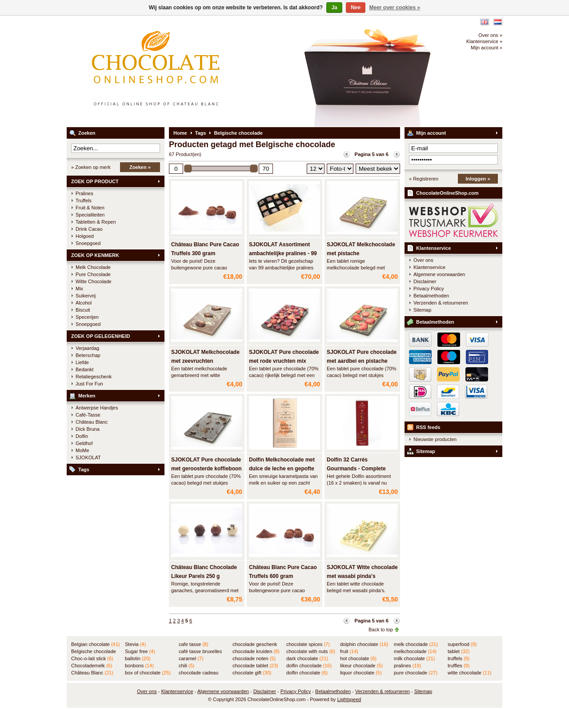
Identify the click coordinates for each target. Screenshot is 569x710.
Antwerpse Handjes (97, 407)
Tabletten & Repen (96, 222)
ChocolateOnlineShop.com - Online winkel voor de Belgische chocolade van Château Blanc (184, 71)
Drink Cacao (89, 229)
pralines (407, 665)
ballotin (137, 658)
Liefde (82, 362)
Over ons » (490, 35)
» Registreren (423, 178)
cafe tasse (193, 644)
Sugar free (140, 651)
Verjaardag (87, 348)
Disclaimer (424, 281)
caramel (191, 658)
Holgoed (85, 236)
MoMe (82, 450)
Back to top (381, 629)
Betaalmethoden (431, 295)
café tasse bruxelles (200, 652)
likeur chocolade (361, 665)
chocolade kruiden (256, 651)
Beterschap (88, 355)
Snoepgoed (88, 243)
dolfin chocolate (307, 672)
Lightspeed (349, 699)
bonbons (139, 665)
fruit (349, 651)
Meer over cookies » (395, 7)
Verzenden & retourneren (440, 302)
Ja (334, 7)
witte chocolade (469, 672)
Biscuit (83, 310)
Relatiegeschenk (94, 376)
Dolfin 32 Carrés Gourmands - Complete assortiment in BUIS (356, 469)
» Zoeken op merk (91, 167)
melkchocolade (415, 651)
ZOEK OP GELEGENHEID (100, 336)
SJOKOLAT (88, 457)
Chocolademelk (91, 665)
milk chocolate (414, 658)
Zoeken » (140, 167)
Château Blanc (92, 422)
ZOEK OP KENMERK (95, 255)
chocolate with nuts (310, 651)
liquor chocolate (361, 672)
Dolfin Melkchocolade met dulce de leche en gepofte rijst (282, 469)
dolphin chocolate (364, 644)
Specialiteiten (90, 214)
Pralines (84, 193)
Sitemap (422, 310)
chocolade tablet (255, 665)
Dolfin (82, 436)
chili (186, 665)
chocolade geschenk (254, 645)
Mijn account (431, 133)
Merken (87, 395)
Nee (356, 7)
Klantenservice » (484, 41)
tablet (459, 651)
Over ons (423, 260)
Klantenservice (433, 248)
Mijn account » (486, 47)
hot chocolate (358, 658)
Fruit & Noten (90, 207)
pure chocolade (415, 672)
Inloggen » (478, 178)
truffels (458, 658)
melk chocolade (416, 644)
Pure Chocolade (93, 274)
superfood (462, 644)
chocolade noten (254, 658)
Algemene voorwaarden (439, 274)
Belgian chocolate (95, 644)
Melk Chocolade (93, 267)
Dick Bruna (88, 429)
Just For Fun (89, 383)
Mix (79, 288)
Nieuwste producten (435, 439)
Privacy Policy (428, 288)
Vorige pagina (346, 154)
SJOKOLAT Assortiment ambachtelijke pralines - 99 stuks (283, 253)
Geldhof (84, 443)
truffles (458, 665)
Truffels (84, 200)
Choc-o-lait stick (92, 658)
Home (180, 133)
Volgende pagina (396, 154)
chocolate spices (308, 644)
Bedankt (84, 369)
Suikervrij (86, 295)
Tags (83, 469)
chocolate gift (251, 672)
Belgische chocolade (238, 133)
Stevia (135, 644)
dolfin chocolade (309, 665)
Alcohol (84, 302)
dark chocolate (307, 658)
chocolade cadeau (198, 673)
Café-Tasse (88, 414)
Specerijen (87, 317)
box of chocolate (148, 672)
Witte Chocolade (94, 281)
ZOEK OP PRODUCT (95, 181)
